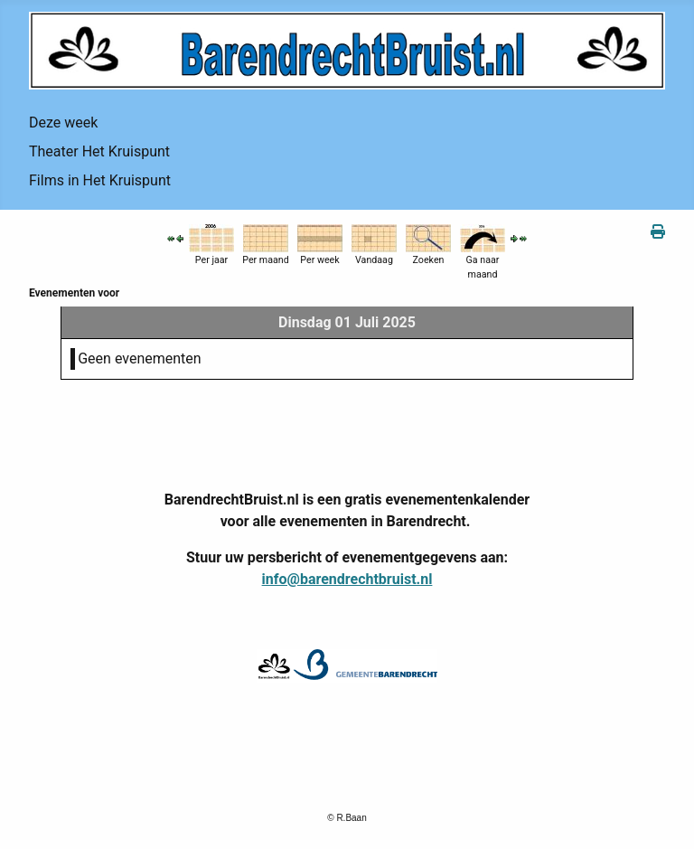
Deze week (63, 122)
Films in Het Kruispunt (100, 180)
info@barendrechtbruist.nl (347, 579)
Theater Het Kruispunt (99, 151)
